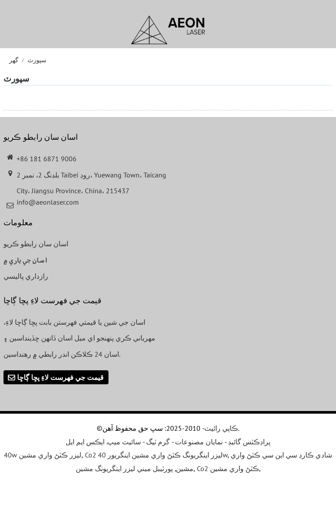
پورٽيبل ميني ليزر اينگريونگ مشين (124, 468)
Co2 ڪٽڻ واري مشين (228, 468)
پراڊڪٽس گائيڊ (249, 441)
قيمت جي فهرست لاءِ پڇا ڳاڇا (60, 377)
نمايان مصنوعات (199, 441)
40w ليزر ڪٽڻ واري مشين (42, 454)
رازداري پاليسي (26, 276)
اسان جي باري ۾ (26, 259)
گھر (13, 60)
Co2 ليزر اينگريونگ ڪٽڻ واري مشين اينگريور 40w (156, 454)
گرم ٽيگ (158, 441)
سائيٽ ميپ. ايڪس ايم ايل (103, 441)
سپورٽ (37, 60)
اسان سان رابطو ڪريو (36, 243)
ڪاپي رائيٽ (221, 428)
